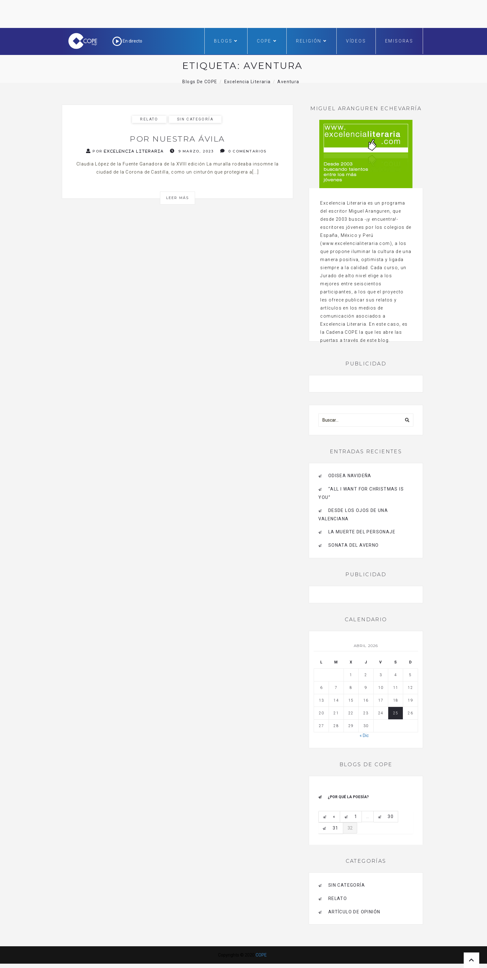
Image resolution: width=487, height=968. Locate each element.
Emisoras (399, 40)
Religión (311, 40)
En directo (127, 40)
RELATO (149, 119)
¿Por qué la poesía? (348, 797)
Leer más (177, 198)
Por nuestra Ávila (177, 138)
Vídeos (356, 40)
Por (125, 151)
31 (336, 828)
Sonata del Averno (353, 545)
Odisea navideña (349, 475)
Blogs (226, 40)
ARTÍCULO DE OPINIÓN (354, 911)
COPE (267, 40)
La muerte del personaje (361, 531)
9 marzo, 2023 (192, 151)
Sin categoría (195, 119)
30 (391, 816)
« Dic (364, 735)
